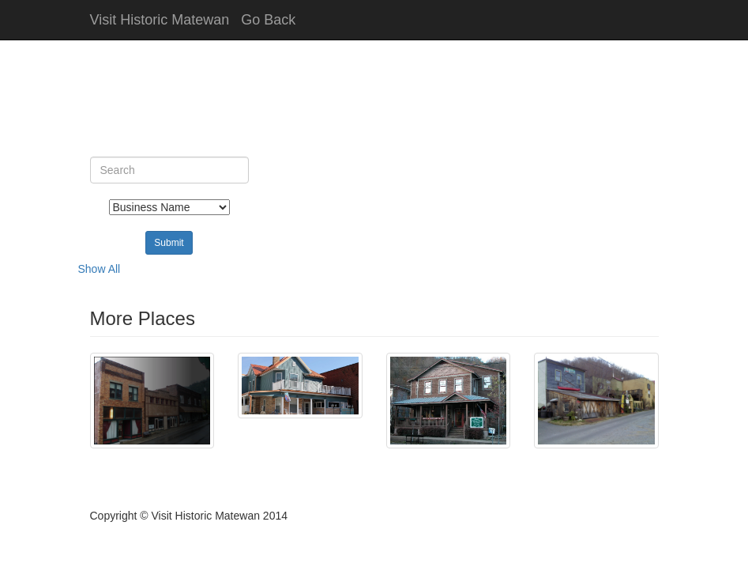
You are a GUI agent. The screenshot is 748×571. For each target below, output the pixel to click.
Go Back (268, 20)
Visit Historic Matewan (160, 20)
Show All (99, 269)
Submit (168, 242)
